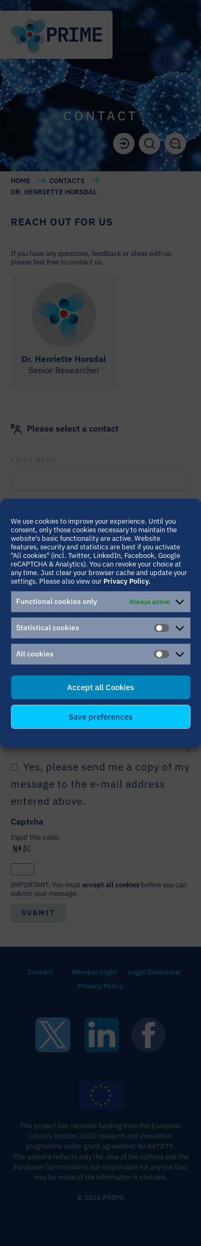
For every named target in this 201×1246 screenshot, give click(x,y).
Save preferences (100, 717)
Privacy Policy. (127, 581)
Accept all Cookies (100, 687)
